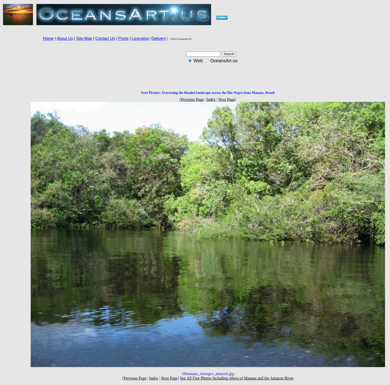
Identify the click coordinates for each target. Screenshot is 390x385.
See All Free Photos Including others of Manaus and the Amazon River (236, 378)
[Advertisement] (15, 114)
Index (210, 99)
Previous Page (192, 99)
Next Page (226, 99)
